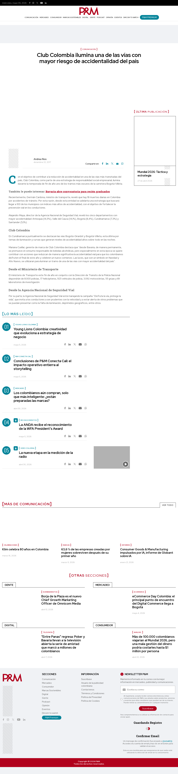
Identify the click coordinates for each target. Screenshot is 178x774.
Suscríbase (86, 679)
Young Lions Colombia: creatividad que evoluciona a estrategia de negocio (40, 333)
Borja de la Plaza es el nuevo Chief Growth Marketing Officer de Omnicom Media (61, 600)
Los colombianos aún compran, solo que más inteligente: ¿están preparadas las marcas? (41, 397)
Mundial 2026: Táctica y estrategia (153, 173)
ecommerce (139, 592)
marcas (66, 545)
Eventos (118, 17)
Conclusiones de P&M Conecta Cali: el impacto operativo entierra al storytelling (42, 365)
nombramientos (50, 592)
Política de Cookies (90, 701)
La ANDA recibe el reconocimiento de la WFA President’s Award (45, 427)
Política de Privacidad (91, 697)
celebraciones (10, 545)
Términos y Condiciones (92, 693)
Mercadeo (44, 17)
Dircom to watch (131, 17)
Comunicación (31, 17)
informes (126, 545)
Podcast (101, 17)
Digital (85, 17)
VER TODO (167, 505)
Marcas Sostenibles (72, 17)
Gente (92, 17)
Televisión (48, 632)
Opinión (109, 17)
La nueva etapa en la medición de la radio (46, 455)
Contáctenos (87, 689)
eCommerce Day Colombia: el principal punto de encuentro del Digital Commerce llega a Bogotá (153, 601)
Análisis (137, 632)
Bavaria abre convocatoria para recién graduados (78, 191)
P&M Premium (149, 17)
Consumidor (55, 17)
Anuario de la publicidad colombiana (92, 684)
